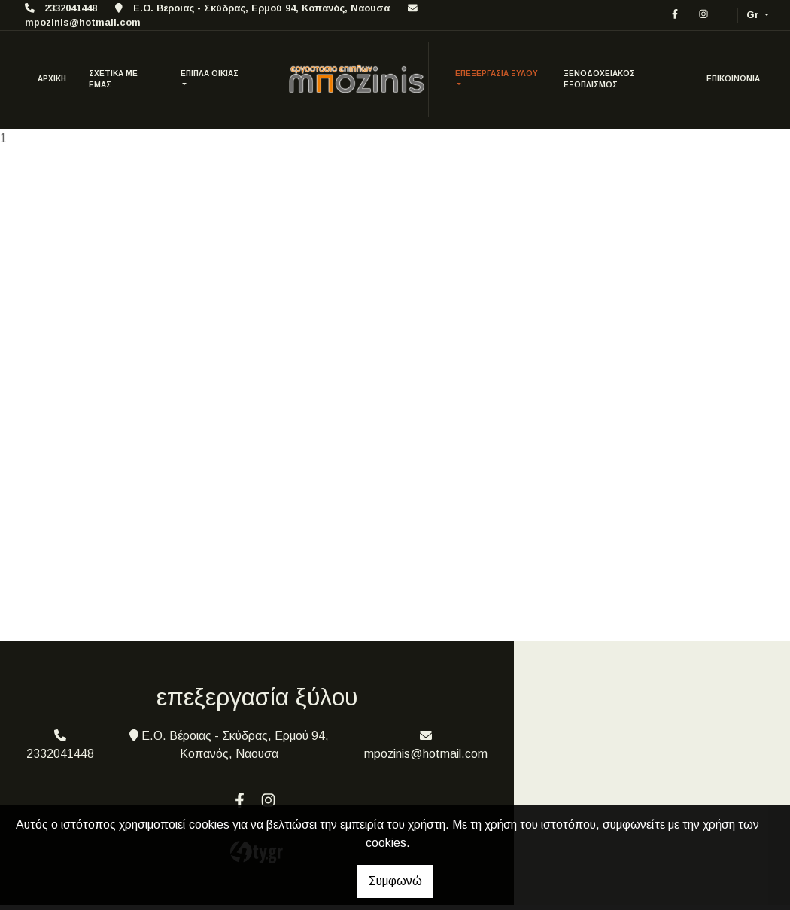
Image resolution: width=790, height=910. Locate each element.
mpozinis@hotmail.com (83, 22)
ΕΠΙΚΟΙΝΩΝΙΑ (733, 79)
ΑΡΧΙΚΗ (52, 79)
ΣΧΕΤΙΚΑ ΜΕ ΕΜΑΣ (113, 79)
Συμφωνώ (395, 881)
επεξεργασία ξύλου (496, 73)
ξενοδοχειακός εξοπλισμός (599, 79)
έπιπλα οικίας (210, 73)
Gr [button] (754, 14)
